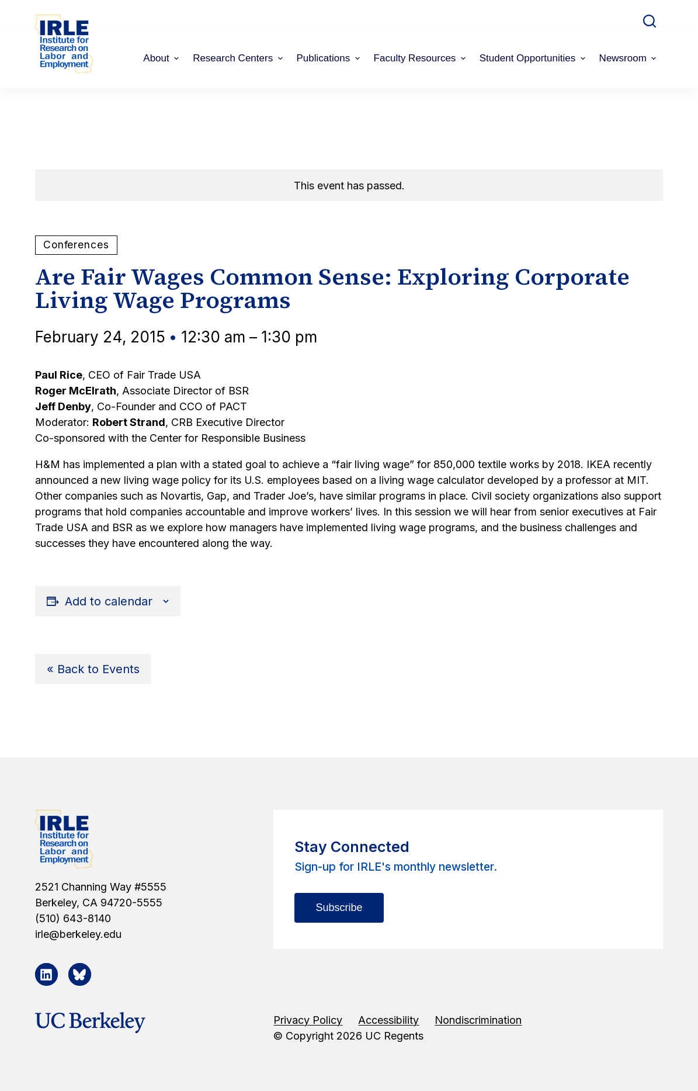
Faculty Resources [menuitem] (421, 58)
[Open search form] (649, 21)
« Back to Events (93, 669)
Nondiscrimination (478, 1020)
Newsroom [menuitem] (629, 58)
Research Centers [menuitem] (239, 58)
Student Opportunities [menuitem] (534, 58)
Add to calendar (108, 601)
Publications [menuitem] (330, 58)
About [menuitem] (162, 58)
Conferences (76, 244)
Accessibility (388, 1020)
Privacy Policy (307, 1020)
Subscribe (338, 907)
